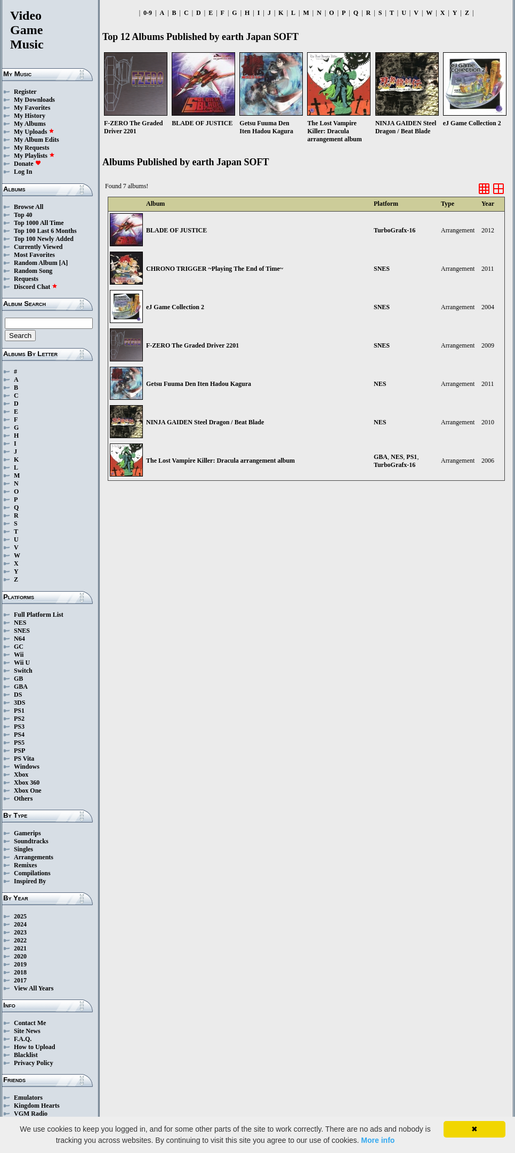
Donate (27, 163)
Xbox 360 (26, 782)
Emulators (28, 1097)
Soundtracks (31, 841)
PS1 (19, 710)
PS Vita (24, 758)
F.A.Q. (22, 1039)
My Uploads (34, 131)
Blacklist (26, 1055)
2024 (20, 924)
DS (18, 694)
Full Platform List (38, 614)
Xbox (21, 774)
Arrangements (33, 857)
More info (378, 1140)
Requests (26, 279)
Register (25, 91)
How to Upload (34, 1047)
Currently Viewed (38, 247)
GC (18, 646)
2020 (20, 956)
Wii (18, 654)
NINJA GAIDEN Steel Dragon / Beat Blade (205, 422)
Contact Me (30, 1023)
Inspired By (30, 881)
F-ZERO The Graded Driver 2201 (192, 345)
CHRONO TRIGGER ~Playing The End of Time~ (214, 268)
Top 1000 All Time (38, 223)
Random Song (33, 271)
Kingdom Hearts (37, 1105)
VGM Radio (30, 1113)
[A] (63, 263)
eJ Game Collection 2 (175, 307)
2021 (20, 948)
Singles (23, 849)
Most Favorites (34, 255)
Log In (23, 171)
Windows (26, 766)
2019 (20, 964)
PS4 (19, 734)
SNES (22, 630)
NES (20, 622)
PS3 (19, 726)
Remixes (25, 865)
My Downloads (34, 99)
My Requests (31, 147)
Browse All (28, 207)
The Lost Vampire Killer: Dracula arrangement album (220, 460)
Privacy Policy (33, 1063)
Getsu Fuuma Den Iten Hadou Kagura (198, 384)
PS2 (19, 718)
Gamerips (27, 833)
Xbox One (28, 790)
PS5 (19, 742)
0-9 (147, 13)
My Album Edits (36, 139)
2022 (20, 940)
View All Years (33, 988)
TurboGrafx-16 (394, 230)
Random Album (36, 263)
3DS (19, 702)
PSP (19, 750)
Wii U (22, 662)
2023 (20, 932)
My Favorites (32, 107)
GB (18, 678)
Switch (23, 670)
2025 (20, 916)
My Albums (30, 123)
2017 (20, 980)
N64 (19, 638)
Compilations (32, 873)
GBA (21, 686)
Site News (27, 1031)
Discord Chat (36, 287)
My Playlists (34, 155)
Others (23, 798)
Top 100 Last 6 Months (45, 231)
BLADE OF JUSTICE (176, 230)
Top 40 (23, 215)
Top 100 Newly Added (44, 239)
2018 (20, 972)
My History (29, 115)
